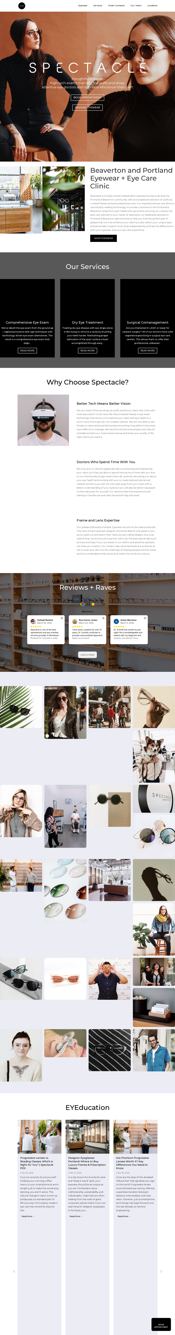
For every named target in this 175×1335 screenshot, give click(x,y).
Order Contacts (116, 5)
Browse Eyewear (87, 107)
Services (97, 5)
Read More (27, 350)
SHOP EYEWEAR (103, 238)
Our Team (136, 5)
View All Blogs (87, 1233)
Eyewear (83, 5)
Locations (152, 5)
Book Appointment (87, 97)
